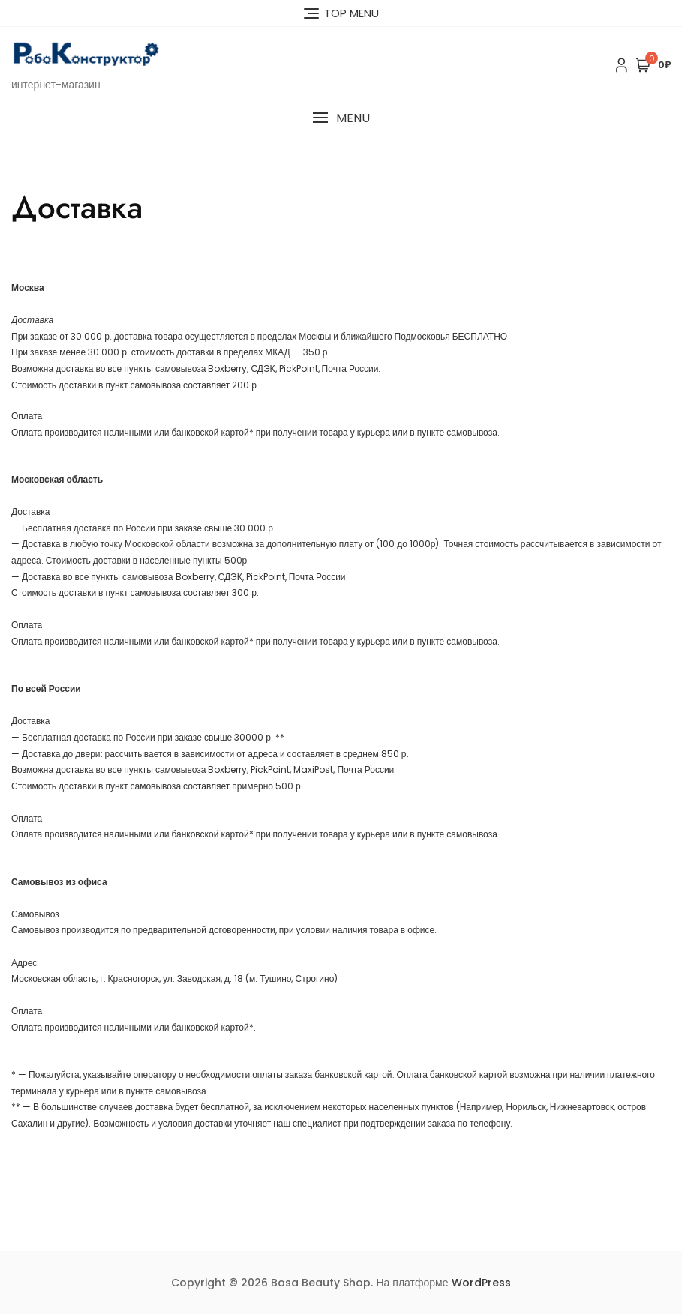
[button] (341, 118)
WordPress (481, 1282)
